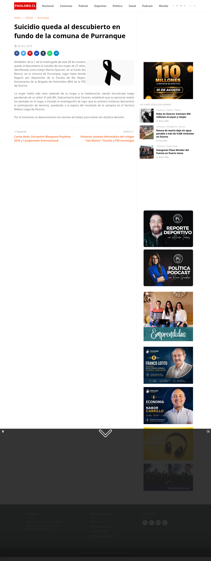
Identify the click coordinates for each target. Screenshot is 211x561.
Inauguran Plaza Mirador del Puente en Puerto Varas (172, 151)
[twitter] (181, 6)
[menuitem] (48, 6)
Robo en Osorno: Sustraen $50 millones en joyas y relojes (173, 115)
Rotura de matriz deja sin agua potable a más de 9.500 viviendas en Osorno (175, 133)
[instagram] (177, 6)
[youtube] (185, 6)
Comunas (160, 110)
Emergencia (172, 126)
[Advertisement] (164, 36)
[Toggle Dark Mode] (190, 6)
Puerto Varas (172, 146)
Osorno (170, 110)
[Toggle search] (194, 6)
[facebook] (173, 6)
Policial (177, 110)
